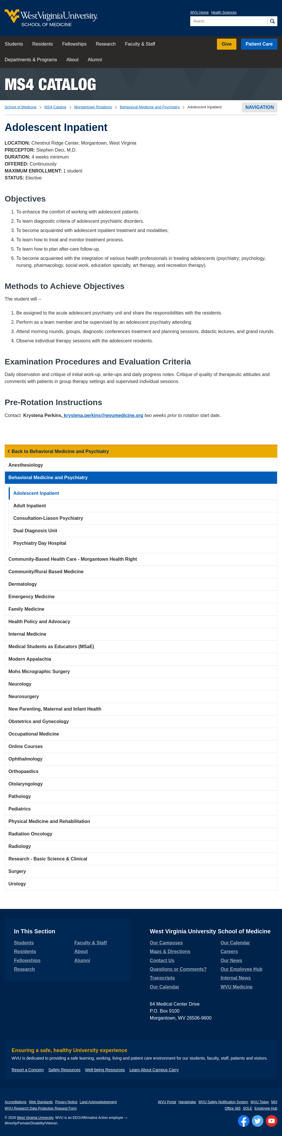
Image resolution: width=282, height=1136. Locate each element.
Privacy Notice (66, 1102)
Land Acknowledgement (98, 1102)
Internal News (235, 977)
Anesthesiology (25, 465)
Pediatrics (19, 808)
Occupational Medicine (33, 733)
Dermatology (22, 584)
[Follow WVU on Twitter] (257, 1121)
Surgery (17, 871)
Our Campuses (166, 942)
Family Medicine (26, 609)
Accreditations (15, 1102)
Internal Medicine (27, 634)
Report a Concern (28, 1069)
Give (227, 44)
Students (14, 44)
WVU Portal (167, 1102)
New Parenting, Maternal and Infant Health (54, 709)
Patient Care (259, 44)
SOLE (247, 1108)
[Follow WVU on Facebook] (243, 1121)
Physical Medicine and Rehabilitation (49, 821)
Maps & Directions (170, 951)
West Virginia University (35, 1118)
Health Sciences (224, 12)
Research (106, 44)
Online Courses (25, 746)
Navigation (259, 107)
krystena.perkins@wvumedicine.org (102, 415)
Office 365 (232, 1108)
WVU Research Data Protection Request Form (41, 1108)
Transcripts (162, 977)
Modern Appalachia (29, 659)
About (73, 59)
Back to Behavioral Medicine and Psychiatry (60, 451)
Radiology (19, 846)
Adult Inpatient (29, 505)
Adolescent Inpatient (36, 493)
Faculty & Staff (140, 44)
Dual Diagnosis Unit (35, 530)
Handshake (187, 1102)
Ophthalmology (25, 758)
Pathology (19, 796)
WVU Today (260, 1102)
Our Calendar (164, 986)
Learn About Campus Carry (154, 1069)
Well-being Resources (105, 1069)
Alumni (95, 59)
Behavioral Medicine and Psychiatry (150, 107)
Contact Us (162, 960)
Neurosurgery (23, 696)
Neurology (19, 684)
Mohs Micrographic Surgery (39, 671)
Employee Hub (265, 1108)
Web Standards (41, 1102)
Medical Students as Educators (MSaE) (51, 646)
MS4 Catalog (50, 84)
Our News (231, 960)
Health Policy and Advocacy (39, 621)
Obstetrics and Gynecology (38, 721)
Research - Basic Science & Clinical (47, 858)
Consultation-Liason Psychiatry (48, 518)
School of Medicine (21, 107)
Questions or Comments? (178, 969)
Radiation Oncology (30, 833)
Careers (229, 951)
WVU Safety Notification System (223, 1102)
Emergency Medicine (31, 596)
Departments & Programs (31, 59)
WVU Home (199, 12)
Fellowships (74, 44)
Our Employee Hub (241, 969)
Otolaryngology (25, 783)
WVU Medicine (236, 986)
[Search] (272, 21)
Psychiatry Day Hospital (39, 543)
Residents (42, 44)
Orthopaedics (23, 771)
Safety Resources (65, 1069)
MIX (274, 1102)
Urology (17, 883)
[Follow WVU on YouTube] (271, 1121)
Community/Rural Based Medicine (46, 571)
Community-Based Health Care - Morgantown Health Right (72, 559)
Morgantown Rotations (93, 107)
